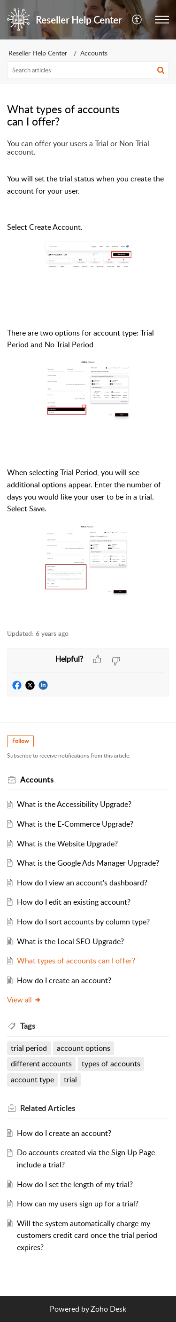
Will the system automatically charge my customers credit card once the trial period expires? (87, 1235)
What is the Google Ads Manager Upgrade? (88, 863)
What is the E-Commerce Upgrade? (75, 824)
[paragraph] (88, 379)
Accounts (93, 52)
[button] (137, 20)
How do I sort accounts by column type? (83, 921)
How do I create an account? (64, 980)
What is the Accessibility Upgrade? (74, 804)
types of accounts (111, 1063)
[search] (88, 70)
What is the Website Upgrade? (67, 843)
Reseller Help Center (37, 52)
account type (32, 1079)
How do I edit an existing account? (73, 902)
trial (70, 1079)
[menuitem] (137, 20)
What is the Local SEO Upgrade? (70, 941)
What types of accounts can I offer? (76, 960)
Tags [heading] (27, 1026)
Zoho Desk (108, 1309)
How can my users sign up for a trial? (77, 1203)
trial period (29, 1048)
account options (83, 1048)
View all (24, 999)
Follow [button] (20, 741)
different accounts (41, 1063)
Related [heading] (47, 1108)
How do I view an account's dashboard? (82, 882)
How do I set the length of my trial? (75, 1184)
